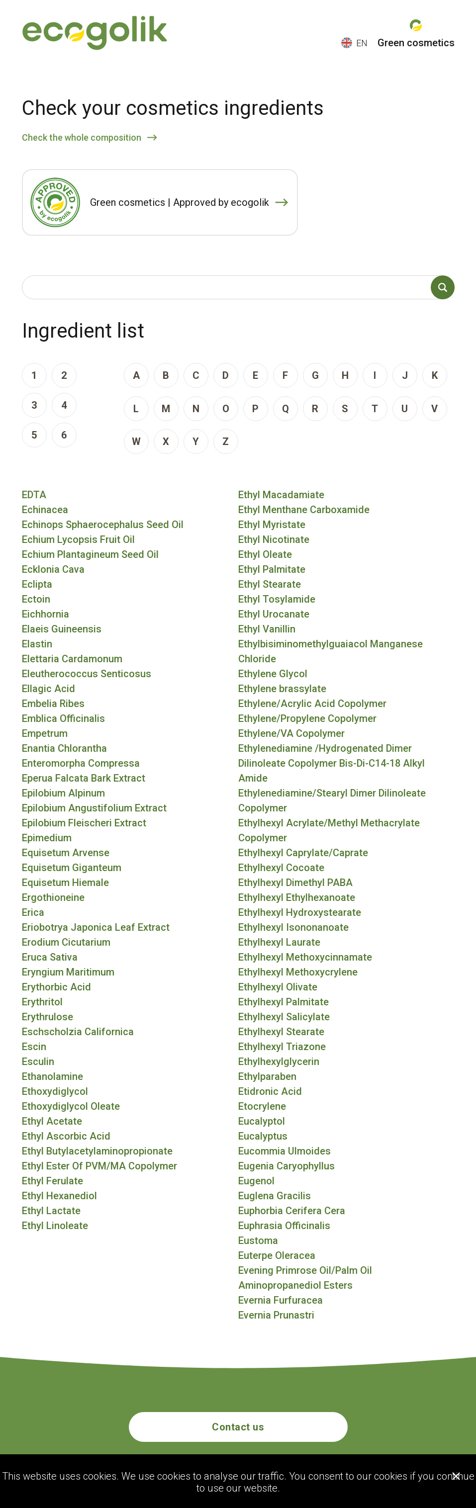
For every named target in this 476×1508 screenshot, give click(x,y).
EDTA (34, 495)
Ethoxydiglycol (55, 1091)
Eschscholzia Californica (78, 1032)
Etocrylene (262, 1106)
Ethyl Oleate (265, 554)
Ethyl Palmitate (271, 569)
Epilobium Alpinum (63, 793)
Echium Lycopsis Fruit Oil (78, 539)
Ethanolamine (52, 1076)
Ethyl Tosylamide (276, 599)
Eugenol (256, 1181)
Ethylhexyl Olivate (277, 987)
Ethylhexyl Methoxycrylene (298, 972)
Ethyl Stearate (269, 584)
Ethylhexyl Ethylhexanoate (296, 897)
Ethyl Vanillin (266, 629)
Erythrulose (47, 1017)
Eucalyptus (262, 1136)
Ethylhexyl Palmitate (283, 1002)
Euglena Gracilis (274, 1196)
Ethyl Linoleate (55, 1226)
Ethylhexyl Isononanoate (293, 927)
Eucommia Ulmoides (284, 1151)
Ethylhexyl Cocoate (281, 868)
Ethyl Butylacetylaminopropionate (97, 1151)
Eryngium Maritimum (68, 972)
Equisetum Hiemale (65, 882)
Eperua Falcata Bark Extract (83, 778)
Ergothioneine (53, 897)
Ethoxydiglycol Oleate (71, 1106)
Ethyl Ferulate (52, 1181)
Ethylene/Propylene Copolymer (307, 718)
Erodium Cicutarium (66, 942)
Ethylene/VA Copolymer (291, 733)
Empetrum (45, 733)
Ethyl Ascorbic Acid (66, 1136)
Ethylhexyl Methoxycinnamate (305, 957)
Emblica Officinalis (63, 718)
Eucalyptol (261, 1121)
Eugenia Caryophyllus (286, 1166)
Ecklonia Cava (53, 569)
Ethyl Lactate (51, 1211)
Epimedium (47, 838)
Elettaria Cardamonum (72, 659)
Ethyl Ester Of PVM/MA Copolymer (99, 1166)
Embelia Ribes (53, 704)
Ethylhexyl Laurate (279, 942)
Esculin (38, 1061)
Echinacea (45, 510)
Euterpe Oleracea (276, 1255)
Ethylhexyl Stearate (281, 1032)
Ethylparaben (267, 1076)
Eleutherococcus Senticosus (86, 674)
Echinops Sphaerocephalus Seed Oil (103, 525)
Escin (34, 1047)
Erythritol (42, 1002)
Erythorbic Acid (56, 987)
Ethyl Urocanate (273, 614)
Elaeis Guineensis (61, 629)
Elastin (37, 644)
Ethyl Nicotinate (273, 539)
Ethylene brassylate (282, 689)
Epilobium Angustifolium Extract (94, 808)
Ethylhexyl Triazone (282, 1047)
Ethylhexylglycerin (278, 1061)
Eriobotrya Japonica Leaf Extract (96, 927)
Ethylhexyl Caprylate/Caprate (303, 853)
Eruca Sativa (50, 957)
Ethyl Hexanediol (59, 1196)
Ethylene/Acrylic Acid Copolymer (312, 704)
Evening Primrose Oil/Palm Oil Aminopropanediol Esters (305, 1277)
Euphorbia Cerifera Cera (291, 1211)
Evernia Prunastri (276, 1315)
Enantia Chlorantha (64, 748)
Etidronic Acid (270, 1091)
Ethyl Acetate (52, 1121)
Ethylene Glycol (272, 674)
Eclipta (37, 584)
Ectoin (36, 599)
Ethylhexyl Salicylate (284, 1017)
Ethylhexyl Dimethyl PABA (295, 882)
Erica (33, 912)
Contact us (238, 1427)
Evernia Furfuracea (280, 1300)
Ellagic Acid (48, 689)
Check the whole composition (81, 137)
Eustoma (258, 1240)
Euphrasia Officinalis (284, 1226)
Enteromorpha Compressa (81, 763)
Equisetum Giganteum (71, 868)
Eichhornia (45, 614)
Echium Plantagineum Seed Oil (90, 554)
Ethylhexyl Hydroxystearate (299, 912)
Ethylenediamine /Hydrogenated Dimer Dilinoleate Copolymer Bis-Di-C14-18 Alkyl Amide (331, 763)
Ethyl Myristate (271, 525)
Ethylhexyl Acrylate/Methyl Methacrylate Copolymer (329, 830)
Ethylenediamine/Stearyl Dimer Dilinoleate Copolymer (332, 800)
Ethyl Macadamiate (281, 495)
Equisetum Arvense (65, 853)
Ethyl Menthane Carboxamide (304, 510)
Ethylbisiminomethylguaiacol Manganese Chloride (330, 651)
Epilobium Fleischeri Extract (84, 823)
